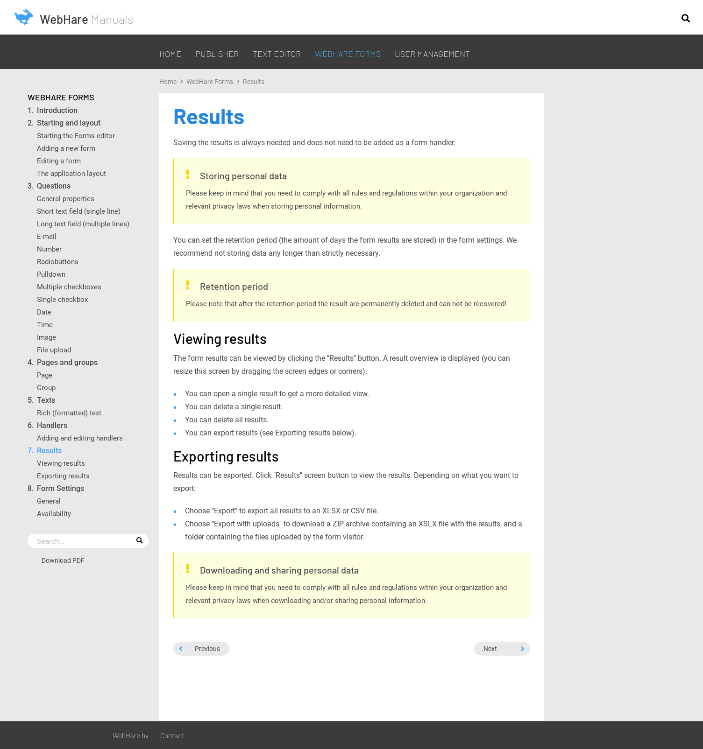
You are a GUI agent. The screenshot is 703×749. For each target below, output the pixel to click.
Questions (54, 186)
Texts (46, 400)
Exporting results (63, 476)
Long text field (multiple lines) (83, 224)
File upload (54, 350)
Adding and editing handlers (80, 438)
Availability (54, 514)
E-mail (47, 236)
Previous (199, 648)
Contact (172, 735)
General (49, 501)
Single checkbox (62, 299)
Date (45, 312)
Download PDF (63, 560)
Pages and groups (67, 362)
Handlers (52, 425)
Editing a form (59, 161)
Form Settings (60, 488)
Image (46, 337)
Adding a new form (66, 148)
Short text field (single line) (79, 211)
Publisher (217, 54)
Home (170, 54)
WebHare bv (131, 735)
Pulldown (51, 274)
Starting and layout (68, 123)
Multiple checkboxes (69, 287)
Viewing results (61, 463)
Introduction (57, 110)
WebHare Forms (348, 54)
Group (46, 388)
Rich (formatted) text (69, 413)
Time (46, 325)
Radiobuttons (57, 262)
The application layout (71, 173)
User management (432, 54)
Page (45, 375)
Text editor (277, 54)
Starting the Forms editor (76, 136)
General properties (65, 199)
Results (49, 451)
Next (504, 648)
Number (49, 249)
